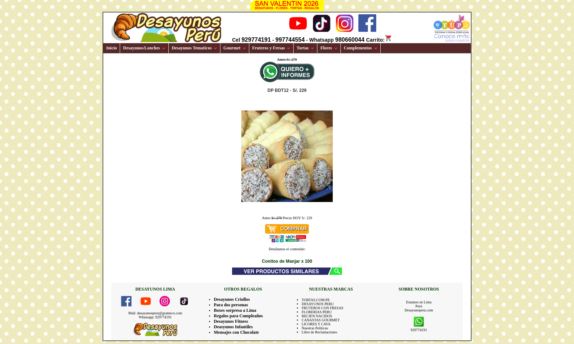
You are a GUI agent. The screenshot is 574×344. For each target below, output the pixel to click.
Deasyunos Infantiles (233, 326)
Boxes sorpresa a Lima (235, 310)
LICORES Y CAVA (316, 324)
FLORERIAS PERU (317, 312)
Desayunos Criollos (232, 299)
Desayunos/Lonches (144, 48)
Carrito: (379, 40)
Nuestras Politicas (315, 328)
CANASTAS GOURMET (321, 320)
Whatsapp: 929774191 (155, 317)
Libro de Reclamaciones (319, 332)
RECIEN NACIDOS (317, 316)
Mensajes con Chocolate (236, 332)
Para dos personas (231, 304)
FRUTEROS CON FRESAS (322, 308)
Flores (329, 48)
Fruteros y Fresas (271, 48)
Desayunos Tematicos (194, 48)
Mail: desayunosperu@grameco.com (155, 313)
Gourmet (234, 48)
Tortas (305, 48)
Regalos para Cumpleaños (238, 315)
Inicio (111, 48)
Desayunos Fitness (231, 321)
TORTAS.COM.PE (316, 300)
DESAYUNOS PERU (318, 304)
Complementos (360, 48)
